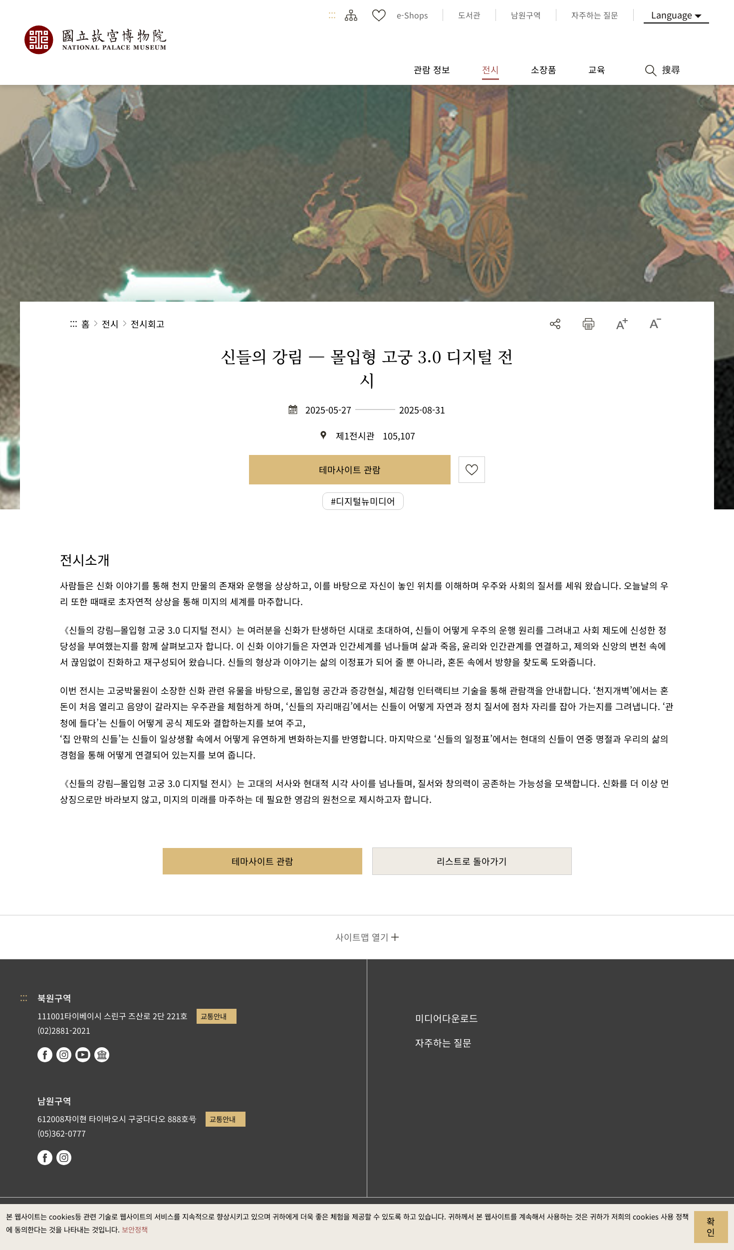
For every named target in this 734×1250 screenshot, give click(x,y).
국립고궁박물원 (95, 40)
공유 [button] (555, 324)
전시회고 (148, 323)
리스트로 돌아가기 (472, 860)
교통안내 (214, 1016)
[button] (588, 324)
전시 (110, 323)
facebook (44, 1054)
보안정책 (135, 1229)
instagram (63, 1054)
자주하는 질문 (443, 1043)
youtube (82, 1054)
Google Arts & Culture (101, 1054)
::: (332, 14)
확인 (711, 1227)
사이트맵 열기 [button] (362, 936)
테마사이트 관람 (350, 469)
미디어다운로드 (446, 1018)
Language (671, 14)
